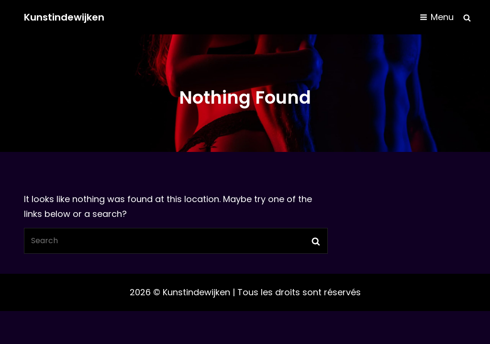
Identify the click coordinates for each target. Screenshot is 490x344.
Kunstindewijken (64, 17)
